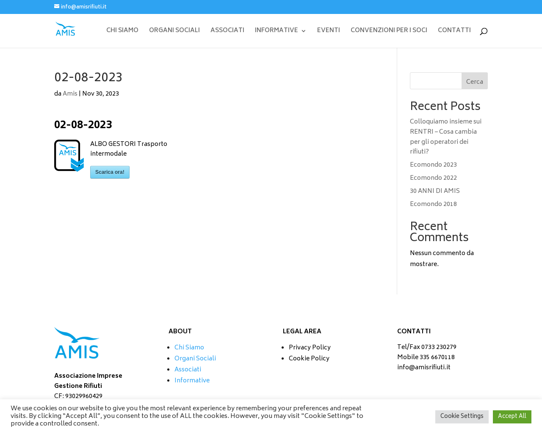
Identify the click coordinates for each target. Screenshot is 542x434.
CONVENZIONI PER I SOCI (389, 32)
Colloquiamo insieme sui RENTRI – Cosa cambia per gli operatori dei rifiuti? (445, 137)
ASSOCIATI (227, 32)
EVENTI (328, 32)
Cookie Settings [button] (462, 417)
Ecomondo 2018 (433, 204)
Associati (187, 370)
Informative (192, 381)
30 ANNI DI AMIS (435, 191)
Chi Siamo (189, 348)
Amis (70, 94)
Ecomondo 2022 (433, 178)
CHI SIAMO (122, 32)
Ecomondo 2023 (433, 165)
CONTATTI (454, 32)
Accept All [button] (512, 417)
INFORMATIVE (276, 32)
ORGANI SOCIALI (174, 32)
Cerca (474, 82)
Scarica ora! (109, 172)
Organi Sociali (195, 359)
